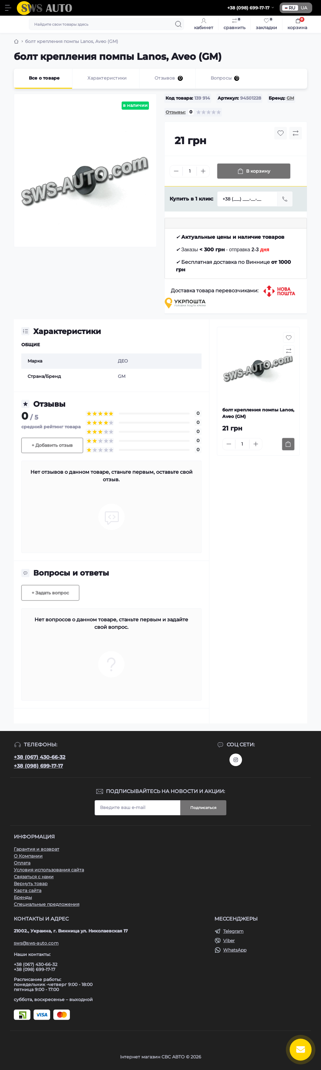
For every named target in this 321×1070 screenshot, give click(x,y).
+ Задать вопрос (50, 593)
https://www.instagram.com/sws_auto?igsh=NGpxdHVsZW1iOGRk (236, 759)
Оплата (22, 862)
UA (304, 7)
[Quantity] (189, 171)
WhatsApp (234, 950)
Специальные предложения (46, 904)
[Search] (178, 24)
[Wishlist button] (280, 133)
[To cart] (288, 444)
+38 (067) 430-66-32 (39, 757)
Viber (229, 940)
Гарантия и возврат (36, 849)
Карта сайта (27, 890)
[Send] (284, 198)
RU (290, 7)
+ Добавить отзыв (52, 445)
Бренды (23, 897)
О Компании (28, 856)
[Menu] (8, 8)
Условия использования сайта (49, 869)
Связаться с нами (34, 876)
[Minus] (176, 171)
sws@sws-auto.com (36, 943)
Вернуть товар (31, 883)
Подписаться (203, 807)
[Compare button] (295, 133)
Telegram (233, 931)
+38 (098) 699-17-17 (38, 766)
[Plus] (203, 171)
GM (290, 98)
